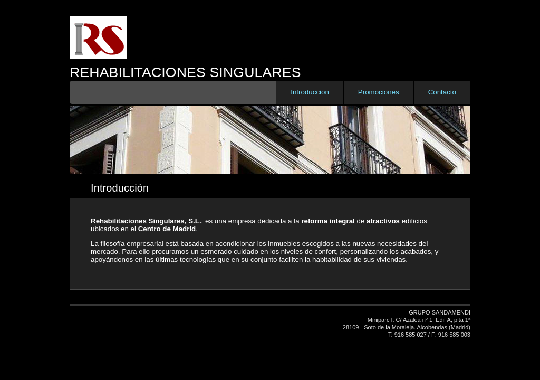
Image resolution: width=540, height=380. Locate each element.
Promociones (378, 92)
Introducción (310, 92)
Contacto (442, 92)
